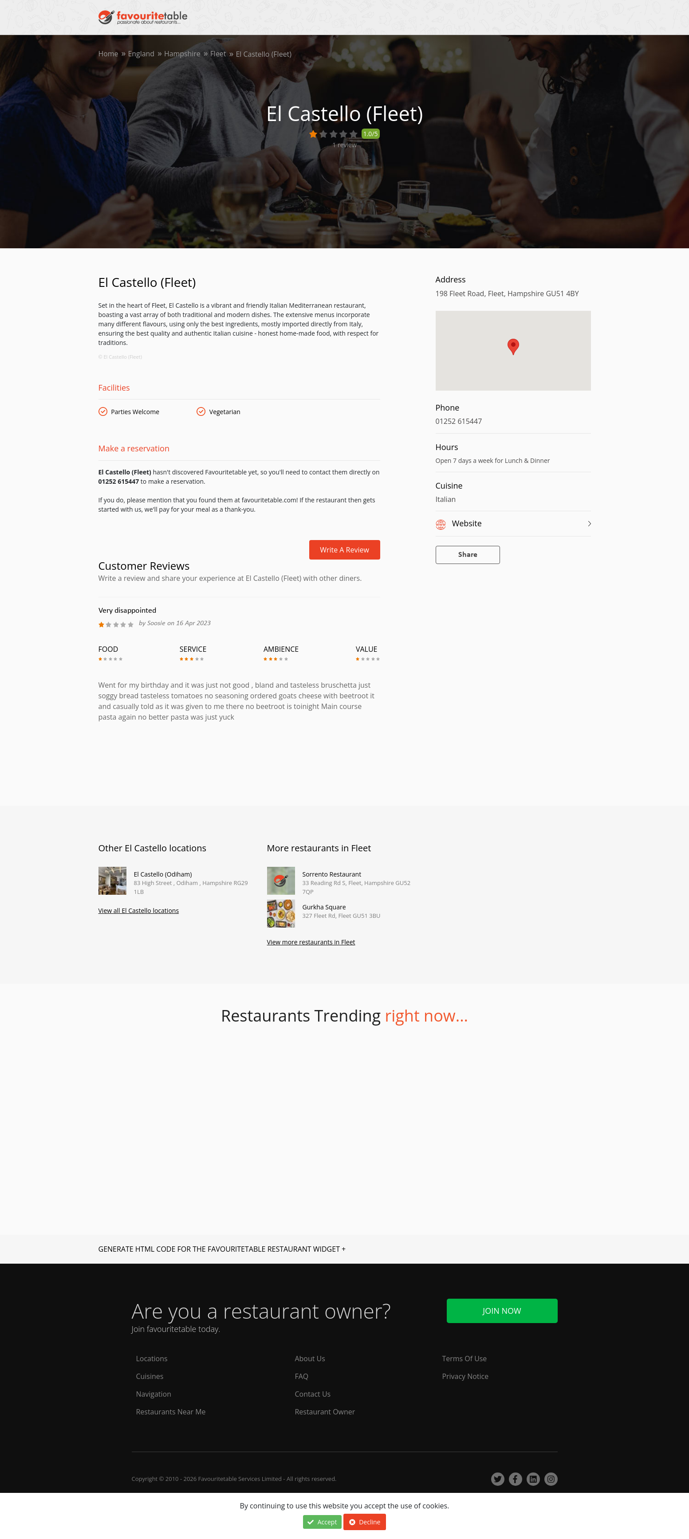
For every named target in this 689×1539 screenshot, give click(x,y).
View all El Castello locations (138, 910)
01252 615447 (459, 421)
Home (108, 54)
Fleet (219, 54)
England (141, 54)
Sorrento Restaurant (332, 874)
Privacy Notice (465, 1377)
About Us (310, 1359)
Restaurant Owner (325, 1412)
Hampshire (183, 54)
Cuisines (150, 1377)
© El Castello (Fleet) (120, 356)
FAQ (302, 1377)
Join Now (502, 1310)
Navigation (154, 1394)
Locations (152, 1359)
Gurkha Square (324, 907)
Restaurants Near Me (171, 1412)
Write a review (344, 550)
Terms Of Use (464, 1359)
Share (467, 555)
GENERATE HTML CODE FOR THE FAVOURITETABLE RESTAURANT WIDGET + (222, 1249)
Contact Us (313, 1394)
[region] (513, 355)
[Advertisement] (239, 760)
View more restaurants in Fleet (311, 942)
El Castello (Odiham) (163, 874)
